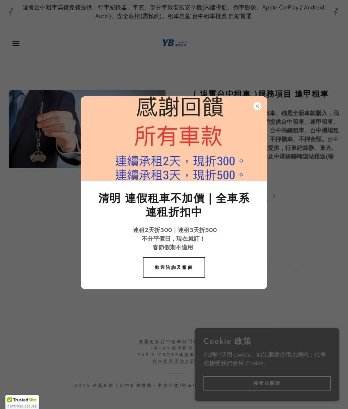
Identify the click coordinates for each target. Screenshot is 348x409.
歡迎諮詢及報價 (174, 267)
